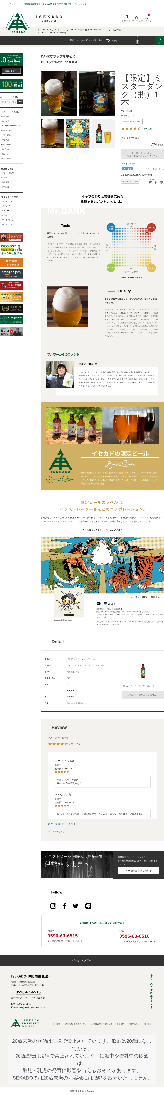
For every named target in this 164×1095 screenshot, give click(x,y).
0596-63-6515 (63, 935)
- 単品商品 (5, 140)
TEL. (26, 992)
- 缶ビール (5, 149)
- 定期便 (4, 177)
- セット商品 (6, 144)
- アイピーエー (6, 206)
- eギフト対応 (6, 158)
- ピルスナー (6, 215)
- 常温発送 (5, 182)
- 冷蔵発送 (5, 187)
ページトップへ (82, 960)
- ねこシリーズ (6, 121)
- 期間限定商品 (6, 130)
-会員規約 (120, 1024)
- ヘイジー (5, 211)
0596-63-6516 (134, 936)
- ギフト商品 (6, 135)
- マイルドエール (7, 220)
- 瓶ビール (5, 154)
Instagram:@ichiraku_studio (63, 620)
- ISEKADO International (10, 126)
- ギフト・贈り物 (7, 173)
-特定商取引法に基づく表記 (75, 1024)
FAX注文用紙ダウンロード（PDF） (140, 941)
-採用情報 (147, 1024)
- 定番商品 (5, 116)
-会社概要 (56, 1024)
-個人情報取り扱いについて (101, 1024)
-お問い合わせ (133, 1024)
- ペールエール (6, 201)
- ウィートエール (7, 225)
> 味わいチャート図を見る (131, 278)
